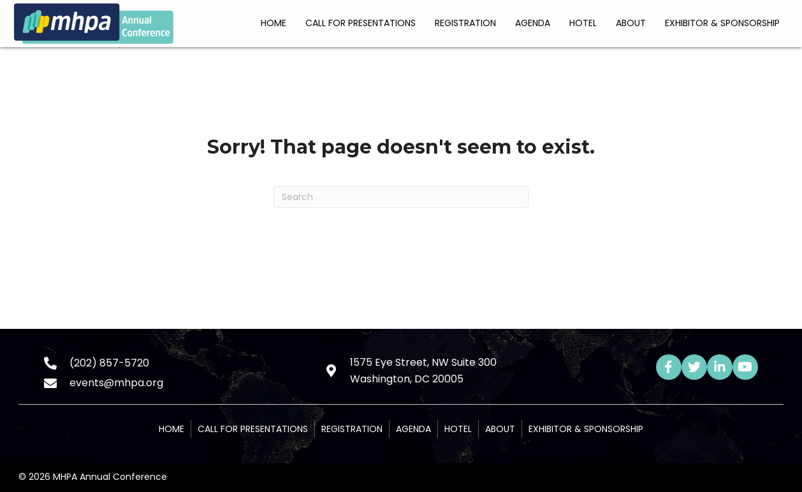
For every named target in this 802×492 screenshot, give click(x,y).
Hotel (458, 429)
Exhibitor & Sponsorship (586, 429)
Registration (352, 429)
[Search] (401, 197)
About (500, 429)
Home (171, 429)
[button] (669, 367)
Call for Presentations (253, 429)
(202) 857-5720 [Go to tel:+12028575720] (109, 363)
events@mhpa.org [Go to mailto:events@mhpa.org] (116, 382)
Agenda (413, 429)
